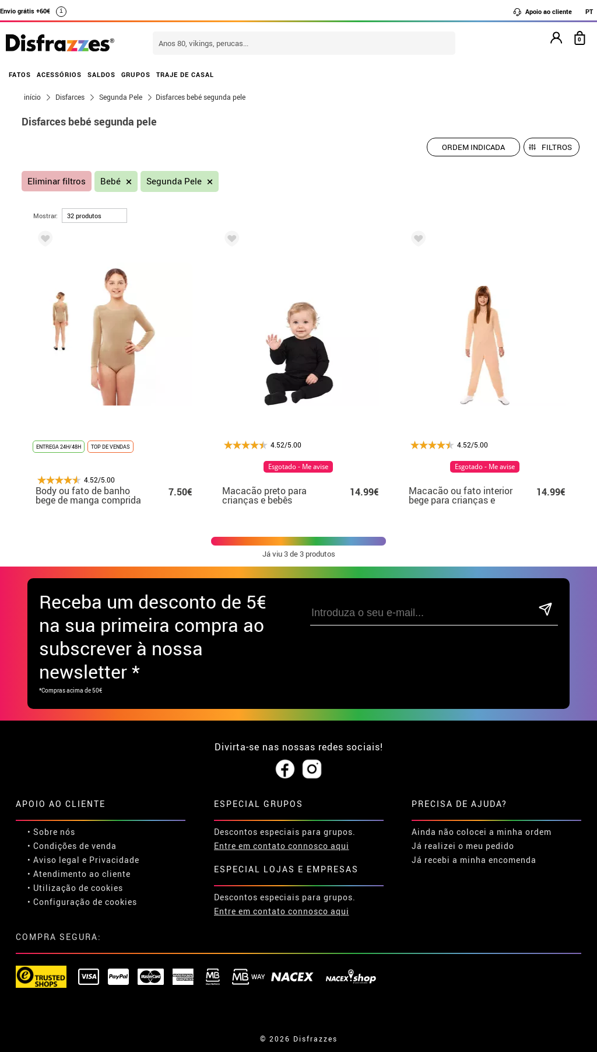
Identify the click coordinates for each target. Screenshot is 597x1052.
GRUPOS (135, 74)
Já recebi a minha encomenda (474, 859)
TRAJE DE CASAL (185, 74)
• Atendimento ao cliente (79, 873)
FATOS (20, 74)
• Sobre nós (51, 831)
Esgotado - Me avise (298, 467)
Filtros (557, 147)
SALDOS (101, 74)
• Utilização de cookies (75, 887)
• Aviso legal (53, 859)
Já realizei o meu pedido (463, 845)
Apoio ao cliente (542, 11)
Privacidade (114, 859)
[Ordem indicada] (473, 147)
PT (589, 11)
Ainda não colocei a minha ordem (482, 831)
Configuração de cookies (85, 901)
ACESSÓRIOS (59, 74)
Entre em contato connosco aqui (281, 845)
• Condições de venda (72, 845)
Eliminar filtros (56, 181)
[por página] (94, 215)
